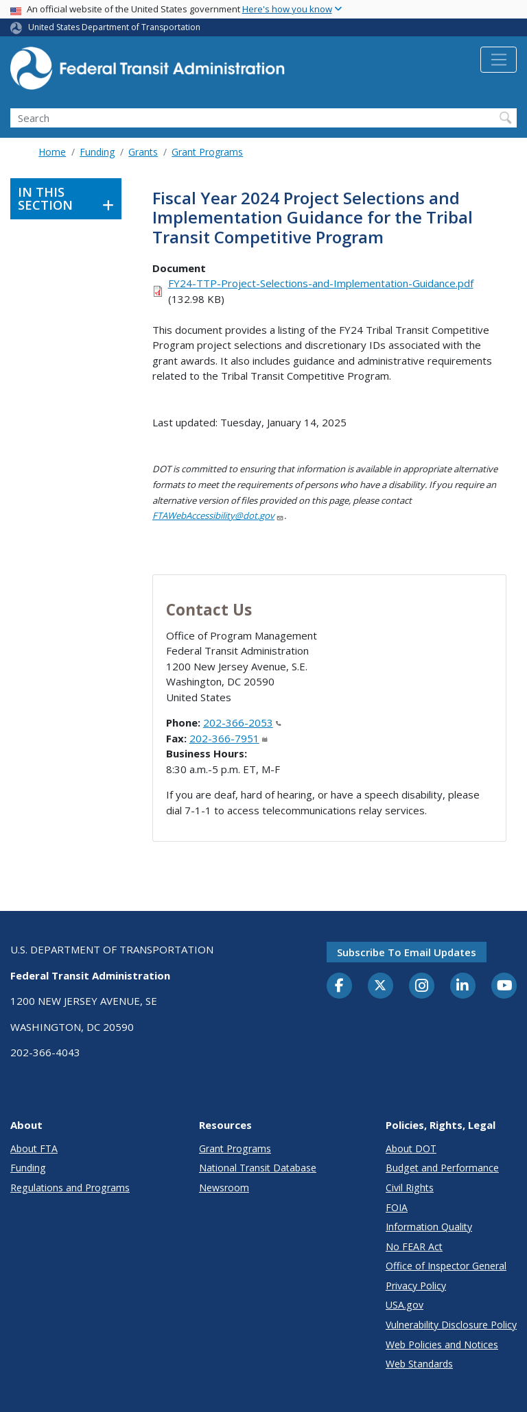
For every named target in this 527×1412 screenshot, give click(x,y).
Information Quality (429, 1226)
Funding (97, 151)
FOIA (397, 1207)
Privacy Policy (416, 1285)
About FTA (34, 1148)
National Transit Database (257, 1167)
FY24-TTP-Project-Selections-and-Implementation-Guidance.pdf (320, 283)
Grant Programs (207, 151)
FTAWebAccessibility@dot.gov (218, 515)
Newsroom (224, 1187)
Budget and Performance (442, 1167)
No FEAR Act (414, 1246)
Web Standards (419, 1363)
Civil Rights (410, 1187)
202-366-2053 (242, 722)
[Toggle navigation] (498, 60)
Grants (143, 151)
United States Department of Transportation (114, 27)
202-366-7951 (228, 738)
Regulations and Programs (70, 1187)
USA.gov (404, 1304)
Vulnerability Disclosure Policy (451, 1324)
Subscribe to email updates (406, 952)
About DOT (411, 1148)
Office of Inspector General (446, 1265)
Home (52, 151)
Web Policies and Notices (442, 1344)
